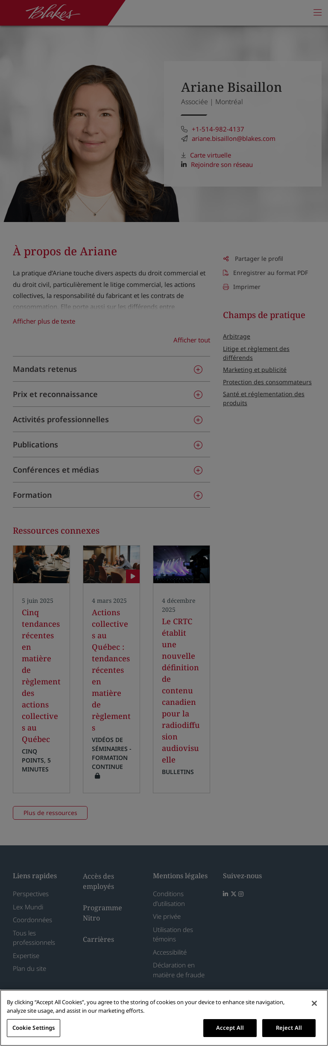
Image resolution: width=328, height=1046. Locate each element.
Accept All (230, 1027)
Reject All (289, 1027)
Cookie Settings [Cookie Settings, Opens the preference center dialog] (33, 1027)
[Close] (314, 1003)
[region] (164, 1018)
